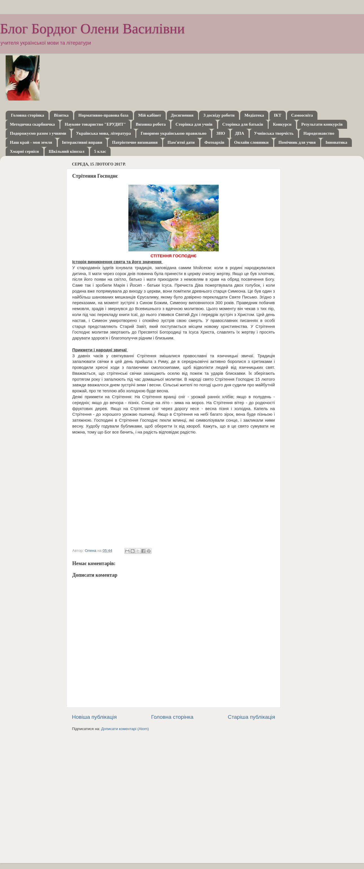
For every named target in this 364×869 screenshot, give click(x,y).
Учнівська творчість (273, 133)
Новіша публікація (94, 717)
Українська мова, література (103, 133)
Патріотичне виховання (134, 142)
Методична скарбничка (32, 124)
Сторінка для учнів (194, 124)
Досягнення (182, 115)
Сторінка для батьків (242, 124)
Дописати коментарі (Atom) (125, 729)
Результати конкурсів (322, 124)
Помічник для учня (297, 142)
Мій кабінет (149, 115)
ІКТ (277, 115)
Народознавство (318, 133)
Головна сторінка (27, 115)
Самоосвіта (302, 115)
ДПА (239, 133)
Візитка (61, 115)
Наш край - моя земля (31, 142)
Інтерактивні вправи (82, 142)
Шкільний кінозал (66, 151)
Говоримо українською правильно (173, 133)
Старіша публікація (251, 717)
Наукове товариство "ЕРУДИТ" (95, 124)
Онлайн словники (251, 142)
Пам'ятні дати (180, 142)
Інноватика (336, 142)
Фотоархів (214, 142)
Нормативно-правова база (103, 115)
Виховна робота (151, 124)
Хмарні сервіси (24, 151)
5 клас (100, 151)
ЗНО (220, 133)
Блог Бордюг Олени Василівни (92, 28)
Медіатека (254, 115)
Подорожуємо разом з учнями (38, 133)
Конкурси (282, 124)
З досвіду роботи (218, 115)
